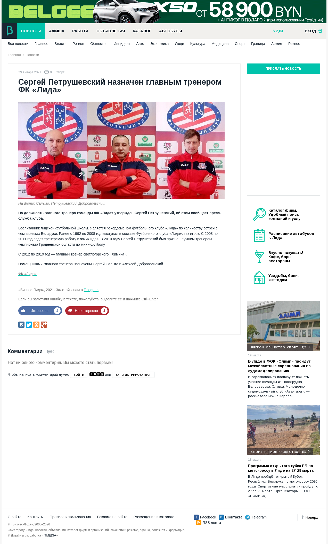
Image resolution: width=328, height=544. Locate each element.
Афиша (56, 31)
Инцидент (122, 44)
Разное (294, 44)
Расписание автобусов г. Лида (291, 235)
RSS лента (208, 523)
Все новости (18, 44)
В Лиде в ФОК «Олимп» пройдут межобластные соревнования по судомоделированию (279, 366)
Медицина (220, 44)
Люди (179, 44)
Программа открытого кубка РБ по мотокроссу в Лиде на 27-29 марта (281, 468)
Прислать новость (283, 68)
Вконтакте (230, 517)
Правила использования (70, 517)
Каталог (142, 31)
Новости (31, 31)
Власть (60, 44)
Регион (78, 44)
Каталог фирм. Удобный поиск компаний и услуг (285, 214)
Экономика (159, 44)
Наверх (309, 517)
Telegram (91, 290)
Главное (41, 44)
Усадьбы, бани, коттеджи (283, 278)
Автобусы (170, 31)
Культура (197, 44)
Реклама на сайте (112, 517)
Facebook (205, 517)
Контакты (36, 517)
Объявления (110, 31)
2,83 (279, 31)
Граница (258, 44)
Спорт (240, 44)
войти (78, 374)
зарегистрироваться (133, 374)
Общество (99, 44)
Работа (80, 31)
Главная (14, 55)
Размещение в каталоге (154, 517)
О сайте (14, 517)
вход (313, 31)
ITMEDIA (50, 535)
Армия (276, 44)
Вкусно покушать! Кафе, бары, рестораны (285, 257)
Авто (140, 44)
